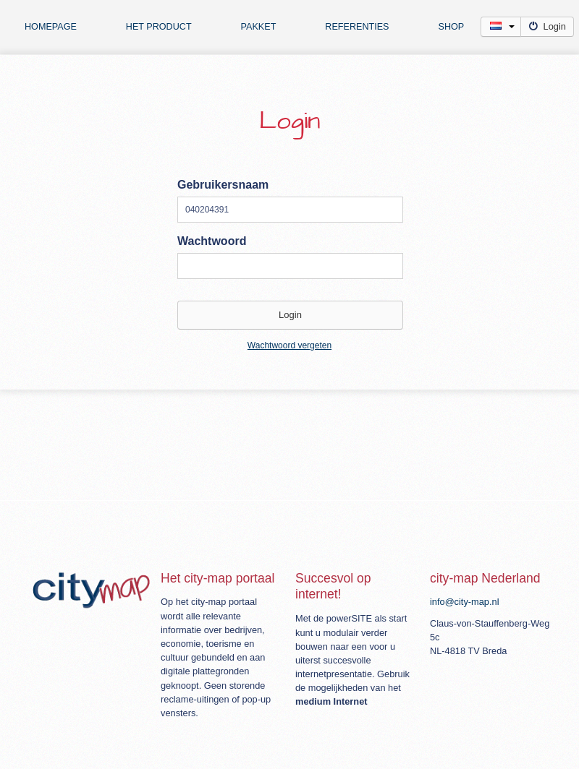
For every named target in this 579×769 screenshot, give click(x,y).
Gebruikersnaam (223, 185)
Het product (159, 27)
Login (548, 27)
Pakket (258, 27)
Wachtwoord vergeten (289, 345)
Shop (452, 27)
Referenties (357, 27)
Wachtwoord (211, 241)
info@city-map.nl (464, 601)
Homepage (51, 27)
